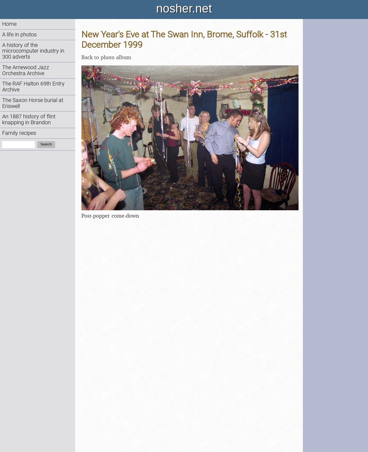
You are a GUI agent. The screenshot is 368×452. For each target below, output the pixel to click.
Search (46, 144)
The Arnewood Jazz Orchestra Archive (25, 70)
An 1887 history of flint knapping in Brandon (28, 119)
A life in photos (19, 34)
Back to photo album (106, 57)
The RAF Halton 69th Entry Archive (33, 87)
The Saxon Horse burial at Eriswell (32, 103)
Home (9, 24)
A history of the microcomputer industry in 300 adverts (33, 51)
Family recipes (19, 133)
